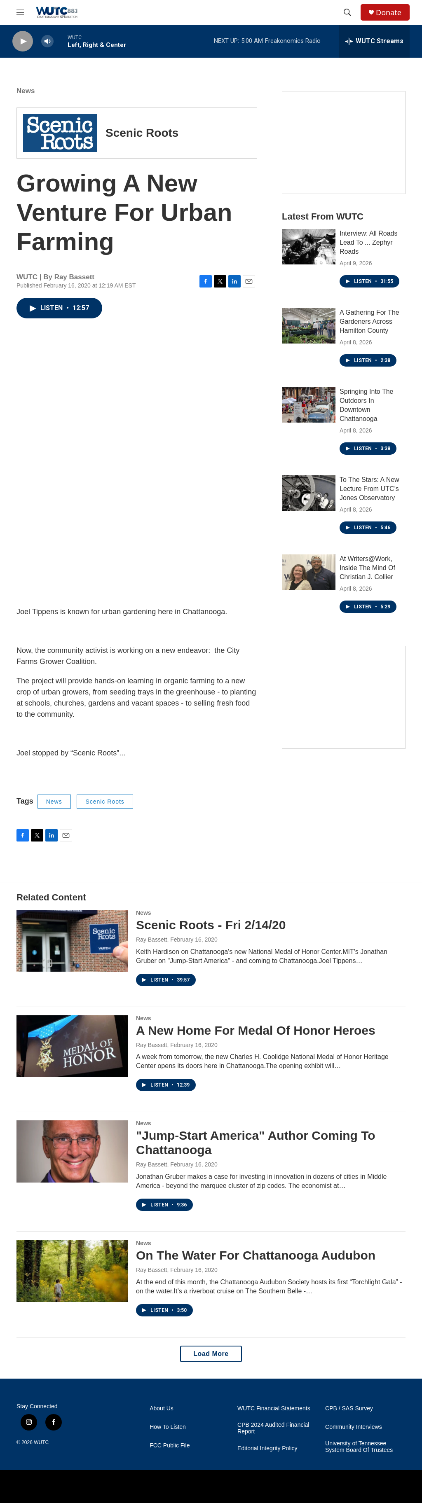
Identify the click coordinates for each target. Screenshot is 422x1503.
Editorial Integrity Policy (267, 1448)
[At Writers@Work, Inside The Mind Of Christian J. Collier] (308, 572)
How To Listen (168, 1427)
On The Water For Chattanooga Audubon (255, 1255)
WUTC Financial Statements (273, 1408)
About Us (161, 1408)
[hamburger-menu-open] (20, 12)
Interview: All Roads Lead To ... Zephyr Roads (369, 242)
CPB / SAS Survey (349, 1408)
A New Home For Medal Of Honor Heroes (255, 1030)
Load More (210, 1353)
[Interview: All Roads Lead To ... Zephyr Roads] (308, 246)
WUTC (41, 1442)
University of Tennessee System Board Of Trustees (359, 1446)
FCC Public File (170, 1445)
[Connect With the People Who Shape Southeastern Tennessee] (343, 697)
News (25, 91)
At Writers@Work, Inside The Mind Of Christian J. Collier (367, 567)
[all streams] (374, 41)
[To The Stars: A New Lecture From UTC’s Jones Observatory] (308, 493)
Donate (388, 12)
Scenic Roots (104, 801)
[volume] (47, 41)
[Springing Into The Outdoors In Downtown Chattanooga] (308, 405)
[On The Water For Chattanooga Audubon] (72, 1271)
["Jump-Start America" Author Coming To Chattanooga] (72, 1151)
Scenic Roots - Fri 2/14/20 (211, 925)
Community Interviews (353, 1427)
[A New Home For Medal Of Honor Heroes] (72, 1046)
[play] (22, 41)
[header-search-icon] (347, 12)
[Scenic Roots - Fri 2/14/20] (72, 941)
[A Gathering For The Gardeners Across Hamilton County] (308, 326)
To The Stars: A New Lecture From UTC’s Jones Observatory (369, 488)
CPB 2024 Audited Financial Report (273, 1428)
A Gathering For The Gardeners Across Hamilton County (369, 321)
